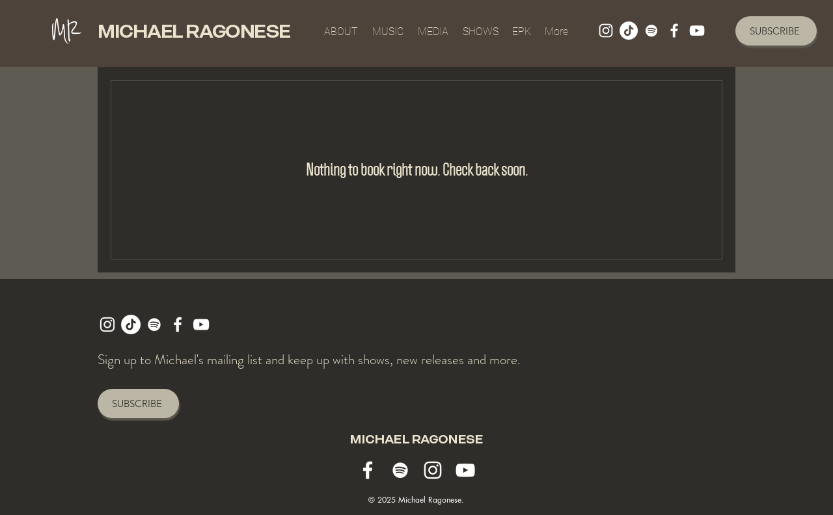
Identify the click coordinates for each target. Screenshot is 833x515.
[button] (433, 26)
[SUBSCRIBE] (776, 31)
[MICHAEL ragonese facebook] (674, 30)
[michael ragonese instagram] (606, 30)
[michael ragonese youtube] (697, 30)
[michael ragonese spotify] (651, 30)
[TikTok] (629, 30)
